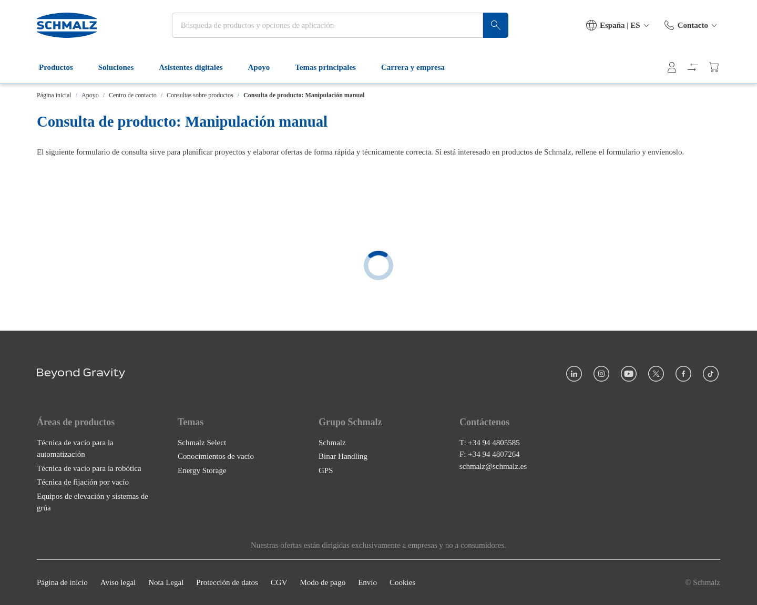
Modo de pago (322, 582)
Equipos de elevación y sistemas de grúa (92, 501)
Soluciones (122, 67)
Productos (62, 67)
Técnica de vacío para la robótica (89, 468)
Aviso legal (118, 582)
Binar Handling (343, 456)
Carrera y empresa (419, 67)
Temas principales (332, 67)
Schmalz (332, 442)
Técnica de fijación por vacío (83, 482)
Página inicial (54, 95)
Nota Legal (165, 582)
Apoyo (265, 67)
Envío (367, 582)
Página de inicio (62, 582)
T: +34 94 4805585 (489, 442)
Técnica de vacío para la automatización (75, 448)
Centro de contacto (133, 95)
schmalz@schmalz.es (493, 466)
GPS (326, 470)
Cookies (402, 582)
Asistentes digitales (197, 67)
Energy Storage (202, 470)
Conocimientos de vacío (216, 456)
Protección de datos (227, 582)
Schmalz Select (202, 442)
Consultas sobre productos (200, 95)
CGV (279, 582)
